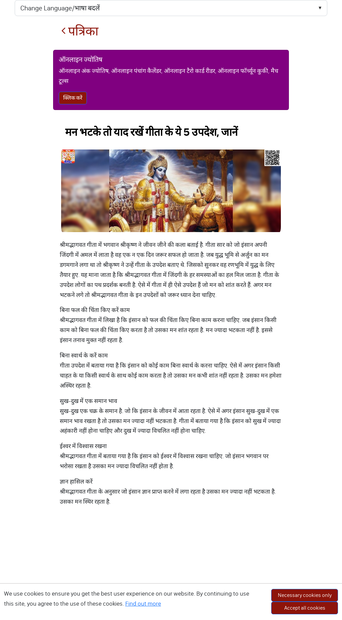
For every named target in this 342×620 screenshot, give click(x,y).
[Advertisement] (171, 570)
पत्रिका (80, 31)
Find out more (143, 603)
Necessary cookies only (305, 595)
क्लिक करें (72, 98)
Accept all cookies (304, 608)
